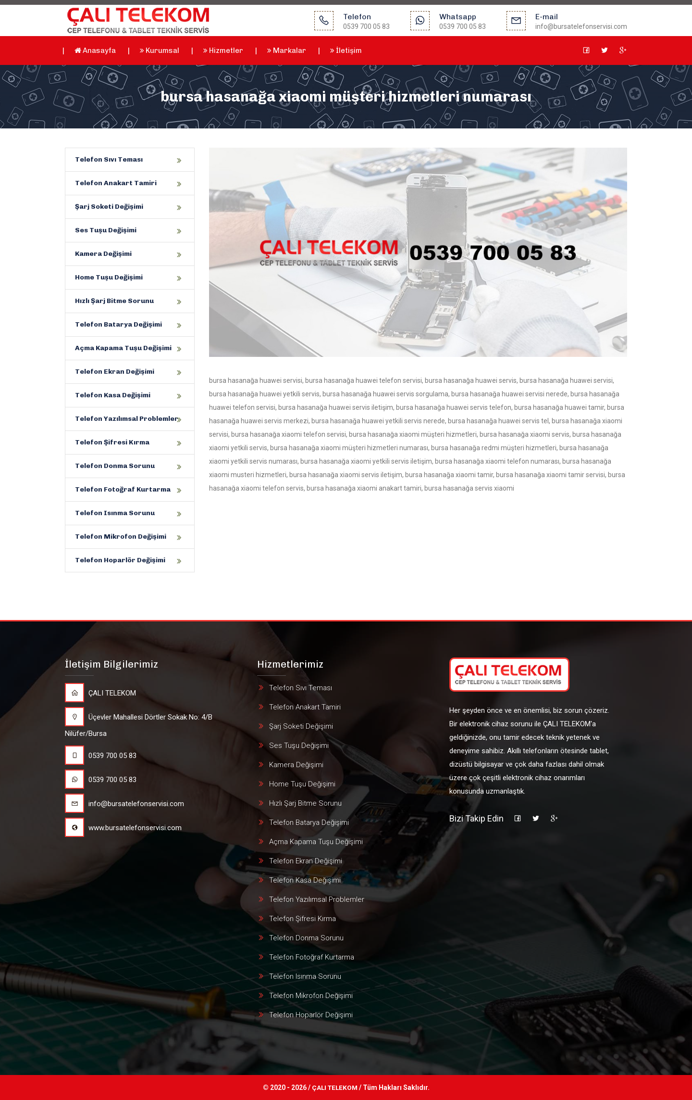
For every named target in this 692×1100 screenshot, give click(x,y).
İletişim (346, 50)
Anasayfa (95, 50)
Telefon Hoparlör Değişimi (120, 560)
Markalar (286, 50)
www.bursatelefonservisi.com (123, 827)
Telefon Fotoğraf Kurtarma (123, 489)
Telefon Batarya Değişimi (118, 324)
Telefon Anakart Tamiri (116, 183)
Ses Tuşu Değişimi (105, 230)
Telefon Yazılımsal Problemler (126, 419)
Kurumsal (159, 50)
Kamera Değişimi (103, 254)
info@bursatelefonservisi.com (124, 803)
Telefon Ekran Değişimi (114, 371)
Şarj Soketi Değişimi (109, 206)
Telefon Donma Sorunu (115, 466)
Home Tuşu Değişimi (109, 277)
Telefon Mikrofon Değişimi (120, 536)
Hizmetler (223, 50)
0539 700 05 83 (100, 755)
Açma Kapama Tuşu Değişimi (123, 348)
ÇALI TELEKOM (100, 693)
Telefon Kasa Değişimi (112, 395)
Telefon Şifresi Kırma (112, 442)
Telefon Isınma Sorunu (115, 513)
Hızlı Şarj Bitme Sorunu (114, 301)
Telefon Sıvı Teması (109, 159)
